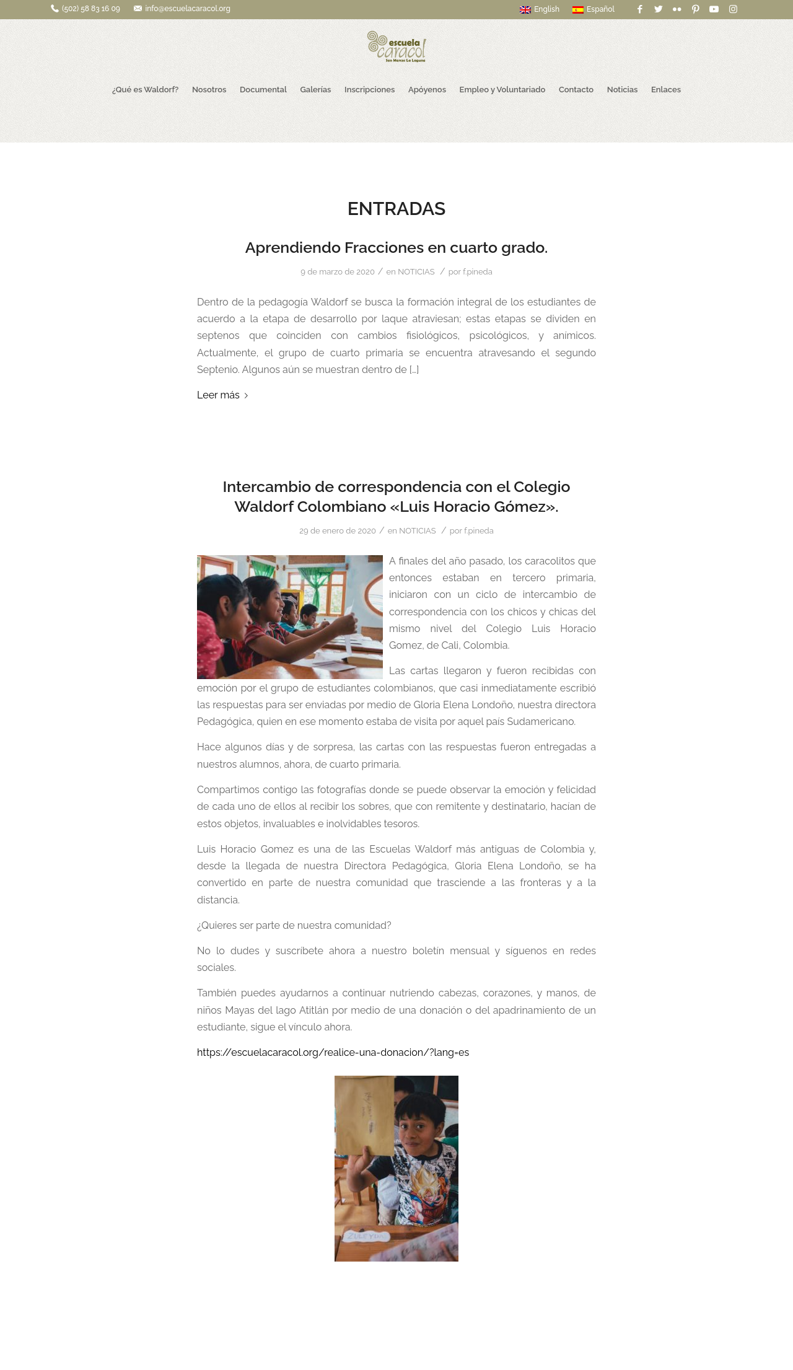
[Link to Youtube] (714, 9)
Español (593, 9)
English (539, 9)
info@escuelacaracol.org (187, 8)
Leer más (225, 395)
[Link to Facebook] (640, 9)
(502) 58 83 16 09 (91, 8)
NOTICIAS (416, 271)
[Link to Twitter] (658, 9)
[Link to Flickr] (677, 9)
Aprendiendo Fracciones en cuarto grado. (396, 247)
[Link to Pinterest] (695, 9)
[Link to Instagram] (733, 9)
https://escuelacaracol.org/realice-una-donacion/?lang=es (333, 1052)
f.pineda (478, 271)
